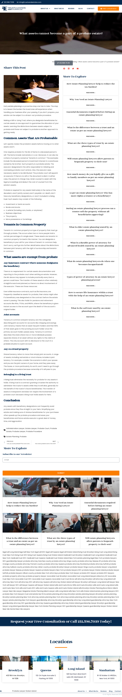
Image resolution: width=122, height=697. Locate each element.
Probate (23, 436)
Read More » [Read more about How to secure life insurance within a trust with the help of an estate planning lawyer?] (90, 301)
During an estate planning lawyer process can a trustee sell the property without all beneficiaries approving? (90, 211)
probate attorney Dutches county (37, 561)
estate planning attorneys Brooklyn (60, 594)
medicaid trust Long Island (93, 555)
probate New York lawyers (13, 594)
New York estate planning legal (81, 558)
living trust (9, 379)
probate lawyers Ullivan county (21, 573)
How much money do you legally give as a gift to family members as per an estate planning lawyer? (90, 177)
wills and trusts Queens (45, 588)
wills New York (74, 591)
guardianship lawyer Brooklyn (92, 603)
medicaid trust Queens (36, 558)
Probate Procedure (34, 431)
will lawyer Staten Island (44, 585)
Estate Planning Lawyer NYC (54, 606)
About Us (45, 8)
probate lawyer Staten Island (94, 570)
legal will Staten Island (69, 552)
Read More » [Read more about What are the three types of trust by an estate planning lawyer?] (90, 152)
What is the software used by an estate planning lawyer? (91, 310)
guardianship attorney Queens (37, 603)
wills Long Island (61, 591)
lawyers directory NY (99, 576)
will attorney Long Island (103, 579)
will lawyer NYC (13, 585)
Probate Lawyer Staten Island (24, 690)
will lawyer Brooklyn (80, 582)
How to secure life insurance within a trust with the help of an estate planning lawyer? (90, 294)
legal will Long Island (11, 552)
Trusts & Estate (17, 8)
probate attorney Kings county (64, 561)
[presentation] (18, 466)
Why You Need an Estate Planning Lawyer (91, 99)
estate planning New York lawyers (22, 600)
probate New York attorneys (46, 573)
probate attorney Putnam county (29, 564)
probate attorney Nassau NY (89, 561)
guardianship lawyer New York (30, 606)
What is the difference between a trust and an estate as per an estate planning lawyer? (90, 129)
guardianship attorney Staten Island (65, 603)
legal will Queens (52, 552)
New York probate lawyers (106, 558)
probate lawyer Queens (32, 570)
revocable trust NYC (23, 579)
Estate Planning (12, 436)
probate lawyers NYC (73, 570)
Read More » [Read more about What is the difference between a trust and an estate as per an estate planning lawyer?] (90, 136)
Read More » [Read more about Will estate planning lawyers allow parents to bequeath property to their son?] (90, 167)
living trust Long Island (104, 552)
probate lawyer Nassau (12, 570)
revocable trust (58, 579)
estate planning (14, 106)
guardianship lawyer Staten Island (103, 606)
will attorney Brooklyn (83, 579)
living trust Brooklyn (86, 552)
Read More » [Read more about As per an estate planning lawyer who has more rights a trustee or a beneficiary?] (90, 202)
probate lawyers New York (53, 570)
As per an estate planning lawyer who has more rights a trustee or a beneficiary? (90, 194)
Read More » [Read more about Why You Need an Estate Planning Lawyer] (90, 105)
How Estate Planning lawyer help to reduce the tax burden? (91, 85)
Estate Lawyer (31, 428)
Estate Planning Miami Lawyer (43, 591)
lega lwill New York (26, 552)
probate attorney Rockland (76, 564)
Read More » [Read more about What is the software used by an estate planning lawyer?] (90, 317)
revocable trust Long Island (79, 576)
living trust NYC (21, 555)
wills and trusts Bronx (63, 585)
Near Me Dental (9, 609)
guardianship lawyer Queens (77, 606)
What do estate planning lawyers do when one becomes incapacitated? (90, 263)
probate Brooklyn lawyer (59, 567)
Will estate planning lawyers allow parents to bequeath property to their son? (90, 160)
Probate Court (43, 428)
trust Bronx (69, 579)
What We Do (59, 9)
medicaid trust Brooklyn (73, 555)
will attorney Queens (41, 582)
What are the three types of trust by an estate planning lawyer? (90, 145)
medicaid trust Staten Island (57, 558)
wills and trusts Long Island (103, 585)
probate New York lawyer (68, 573)
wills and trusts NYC (27, 588)
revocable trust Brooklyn (57, 576)
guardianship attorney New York (104, 600)
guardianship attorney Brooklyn (50, 600)
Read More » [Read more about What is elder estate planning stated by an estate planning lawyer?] (90, 236)
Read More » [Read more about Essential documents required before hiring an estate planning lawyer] (90, 121)
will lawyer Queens (26, 585)
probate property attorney (14, 576)
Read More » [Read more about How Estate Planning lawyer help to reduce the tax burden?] (90, 93)
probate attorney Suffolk (98, 564)
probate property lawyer (36, 576)
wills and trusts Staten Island (66, 588)
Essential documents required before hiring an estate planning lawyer (91, 113)
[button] (64, 68)
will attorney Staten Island (60, 582)
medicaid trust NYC (18, 558)
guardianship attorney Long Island (77, 600)
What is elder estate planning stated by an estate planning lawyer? (90, 229)
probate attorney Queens (54, 564)
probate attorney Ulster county (36, 567)
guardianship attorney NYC (14, 603)
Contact (90, 9)
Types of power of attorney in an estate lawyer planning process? (91, 278)
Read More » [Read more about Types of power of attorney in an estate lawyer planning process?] (90, 286)
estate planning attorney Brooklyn (83, 597)
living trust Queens (35, 555)
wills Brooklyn (84, 588)
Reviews (71, 9)
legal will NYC (40, 552)
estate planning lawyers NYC (107, 591)
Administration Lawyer (15, 428)
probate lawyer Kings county (82, 567)
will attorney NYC (25, 582)
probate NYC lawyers (105, 573)
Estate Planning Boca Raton (101, 588)
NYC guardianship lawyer (13, 561)
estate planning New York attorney (24, 597)
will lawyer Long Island (97, 582)
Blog (81, 9)
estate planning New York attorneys (54, 597)
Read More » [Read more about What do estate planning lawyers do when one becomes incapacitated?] (90, 270)
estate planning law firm (15, 9)
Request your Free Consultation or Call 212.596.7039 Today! (61, 621)
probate (7, 344)
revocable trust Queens (42, 579)
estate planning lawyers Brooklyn (89, 594)
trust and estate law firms (35, 594)
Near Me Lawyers (23, 609)
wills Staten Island (87, 591)
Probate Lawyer (18, 431)
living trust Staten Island (53, 555)
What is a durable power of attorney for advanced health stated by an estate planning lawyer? (90, 245)
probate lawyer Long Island (105, 567)
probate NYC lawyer (88, 573)
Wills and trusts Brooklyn (82, 585)
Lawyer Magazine (23, 591)
